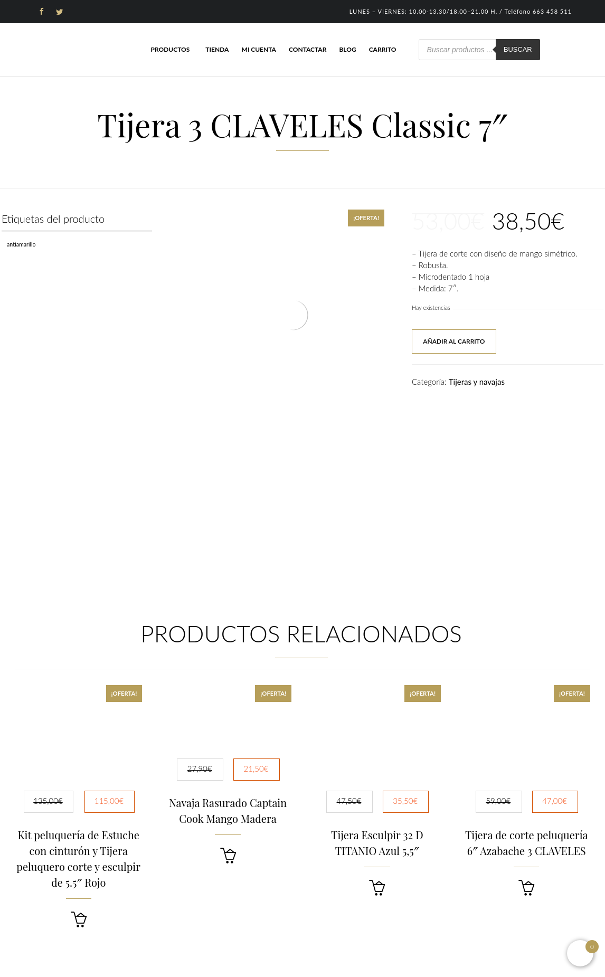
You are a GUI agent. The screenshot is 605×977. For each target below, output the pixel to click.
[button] (78, 919)
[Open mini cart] (580, 953)
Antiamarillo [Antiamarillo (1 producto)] (21, 244)
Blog (347, 49)
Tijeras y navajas (477, 381)
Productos (170, 49)
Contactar (307, 49)
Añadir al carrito (454, 341)
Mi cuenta (258, 49)
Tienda (217, 49)
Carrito (382, 49)
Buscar (518, 49)
